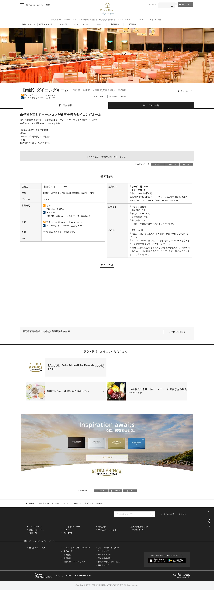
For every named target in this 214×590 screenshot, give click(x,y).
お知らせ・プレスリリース (74, 562)
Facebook (172, 164)
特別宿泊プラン (139, 530)
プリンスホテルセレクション (109, 548)
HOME (31, 503)
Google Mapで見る (177, 332)
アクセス (141, 20)
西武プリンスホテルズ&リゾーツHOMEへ (58, 575)
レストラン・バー (70, 503)
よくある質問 (156, 20)
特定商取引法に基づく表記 (109, 562)
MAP (92, 193)
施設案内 (68, 533)
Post (157, 164)
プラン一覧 (153, 105)
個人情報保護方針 (105, 558)
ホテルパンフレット (107, 530)
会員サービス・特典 (37, 548)
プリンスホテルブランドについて (77, 548)
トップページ (35, 526)
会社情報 (67, 555)
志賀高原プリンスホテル (49, 503)
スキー (67, 530)
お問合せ (182, 514)
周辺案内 (102, 526)
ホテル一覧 (68, 551)
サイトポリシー (104, 555)
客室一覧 (33, 533)
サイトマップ (103, 551)
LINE (186, 164)
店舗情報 (67, 105)
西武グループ (103, 565)
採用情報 (67, 558)
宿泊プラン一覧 (36, 530)
